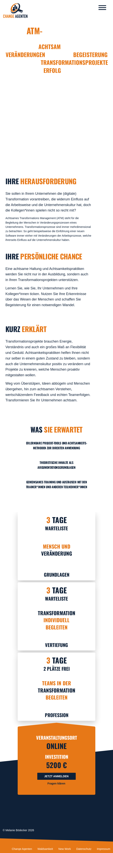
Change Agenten (22, 848)
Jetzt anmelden (56, 776)
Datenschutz (83, 849)
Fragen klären (56, 783)
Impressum (103, 849)
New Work (64, 848)
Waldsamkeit (45, 848)
